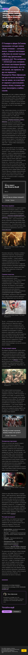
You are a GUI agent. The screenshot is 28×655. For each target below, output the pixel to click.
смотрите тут (7, 59)
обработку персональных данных (7, 651)
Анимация (5, 8)
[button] (25, 3)
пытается (13, 513)
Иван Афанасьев (9, 21)
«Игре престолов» (6, 229)
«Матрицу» (15, 544)
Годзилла (15, 359)
